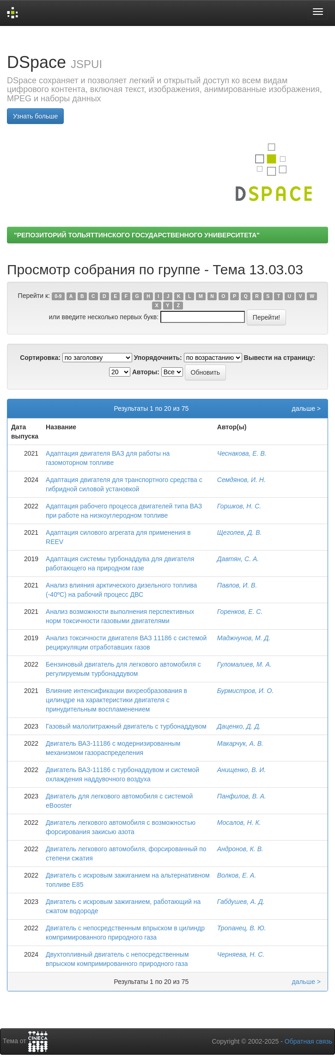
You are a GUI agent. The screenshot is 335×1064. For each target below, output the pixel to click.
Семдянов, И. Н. (241, 479)
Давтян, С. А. (238, 559)
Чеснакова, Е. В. (242, 453)
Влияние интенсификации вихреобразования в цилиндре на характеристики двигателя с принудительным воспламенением (116, 700)
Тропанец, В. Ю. (241, 928)
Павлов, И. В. (237, 585)
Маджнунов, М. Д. (243, 638)
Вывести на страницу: (279, 357)
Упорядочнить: (158, 357)
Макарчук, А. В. (240, 743)
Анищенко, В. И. (241, 769)
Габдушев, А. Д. (241, 901)
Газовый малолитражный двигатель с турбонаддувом (126, 726)
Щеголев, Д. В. (239, 532)
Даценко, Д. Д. (239, 726)
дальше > (306, 408)
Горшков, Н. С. (239, 506)
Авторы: (145, 372)
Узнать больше (35, 116)
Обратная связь (308, 1041)
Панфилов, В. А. (241, 796)
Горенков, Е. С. (240, 611)
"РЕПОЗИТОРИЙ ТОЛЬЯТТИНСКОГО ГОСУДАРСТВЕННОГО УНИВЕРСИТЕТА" (137, 235)
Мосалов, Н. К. (239, 822)
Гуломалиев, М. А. (244, 664)
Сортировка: (40, 357)
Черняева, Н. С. (240, 954)
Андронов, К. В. (240, 849)
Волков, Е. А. (236, 875)
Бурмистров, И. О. (245, 690)
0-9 (58, 296)
